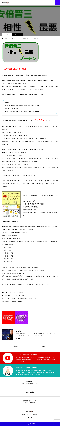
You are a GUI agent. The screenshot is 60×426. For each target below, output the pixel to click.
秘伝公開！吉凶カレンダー (30, 401)
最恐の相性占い (30, 392)
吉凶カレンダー (25, 284)
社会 (7, 34)
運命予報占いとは (30, 381)
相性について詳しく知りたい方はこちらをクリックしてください (19, 175)
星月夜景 (19, 331)
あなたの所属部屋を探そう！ (30, 383)
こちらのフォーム (35, 213)
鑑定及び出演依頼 (30, 402)
